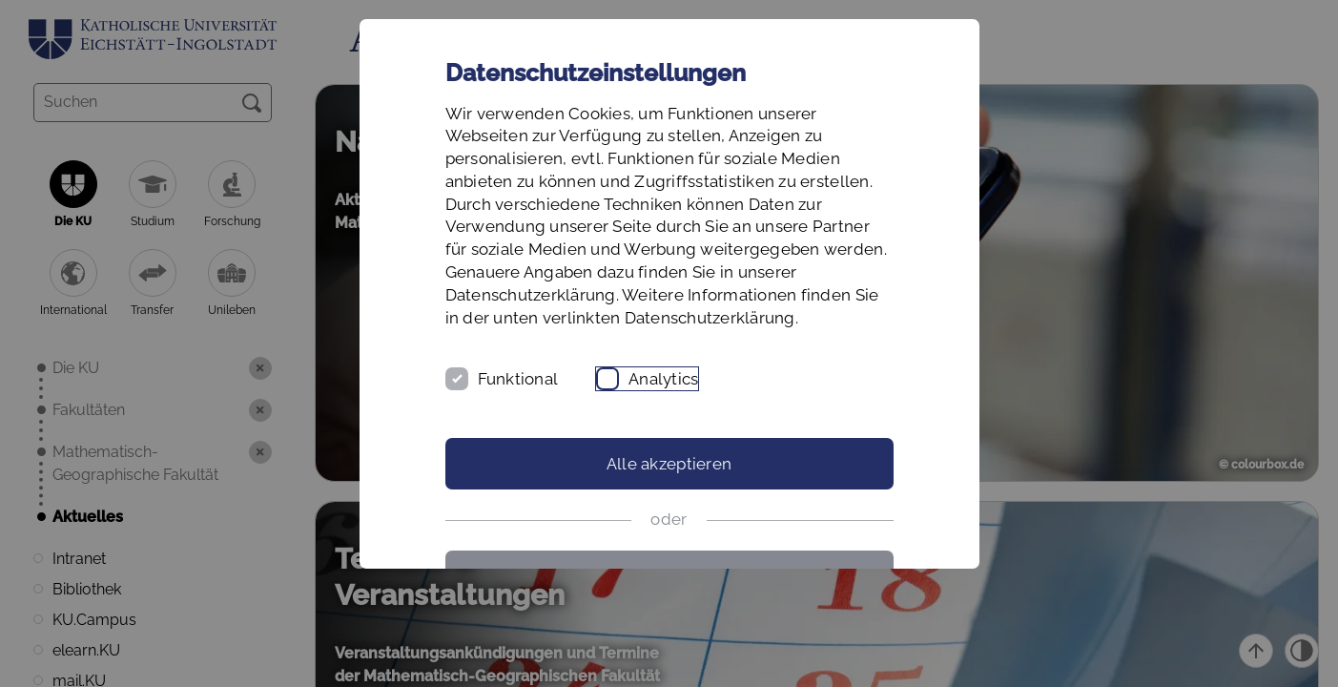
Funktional (518, 378)
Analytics (663, 378)
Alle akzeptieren (669, 463)
